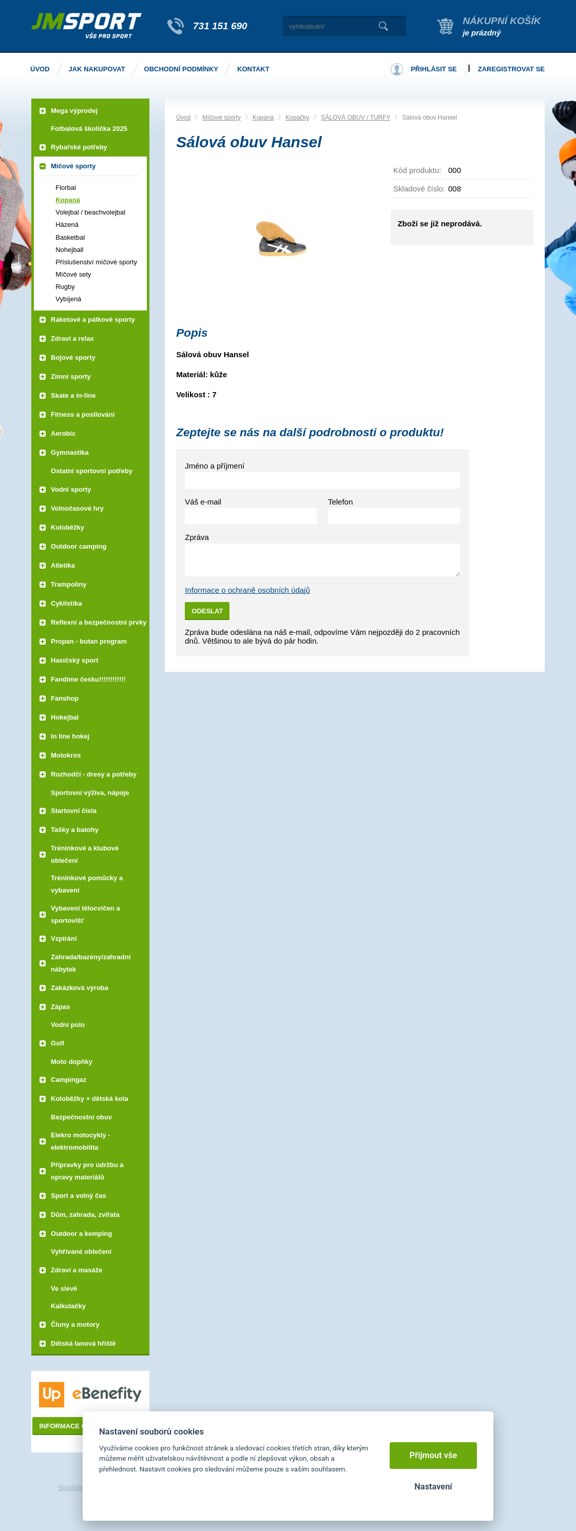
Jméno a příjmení (214, 465)
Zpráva (197, 537)
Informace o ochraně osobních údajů (247, 590)
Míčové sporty (221, 117)
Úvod (183, 117)
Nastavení (433, 1486)
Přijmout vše (433, 1455)
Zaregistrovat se (511, 69)
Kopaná (263, 117)
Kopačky (297, 117)
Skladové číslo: (419, 188)
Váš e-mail (203, 501)
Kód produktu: (417, 170)
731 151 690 (220, 26)
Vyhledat (383, 26)
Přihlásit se (434, 69)
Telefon (340, 501)
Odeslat (207, 611)
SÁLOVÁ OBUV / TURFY (355, 117)
